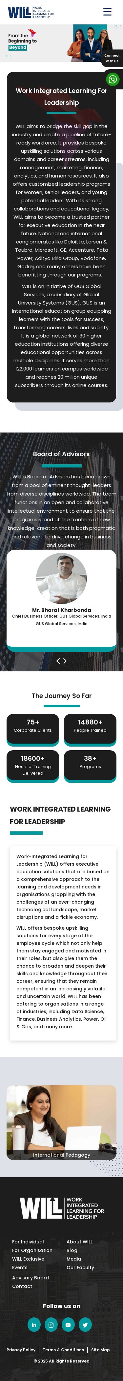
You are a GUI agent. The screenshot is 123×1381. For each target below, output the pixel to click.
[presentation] (58, 661)
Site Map (100, 1350)
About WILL (79, 1241)
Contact (22, 1286)
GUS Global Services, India (62, 623)
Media (74, 1259)
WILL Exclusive (28, 1259)
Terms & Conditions (63, 1350)
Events (20, 1267)
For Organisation (32, 1250)
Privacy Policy (21, 1350)
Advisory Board (30, 1277)
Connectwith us (112, 58)
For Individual (28, 1241)
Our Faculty (80, 1267)
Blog (72, 1250)
